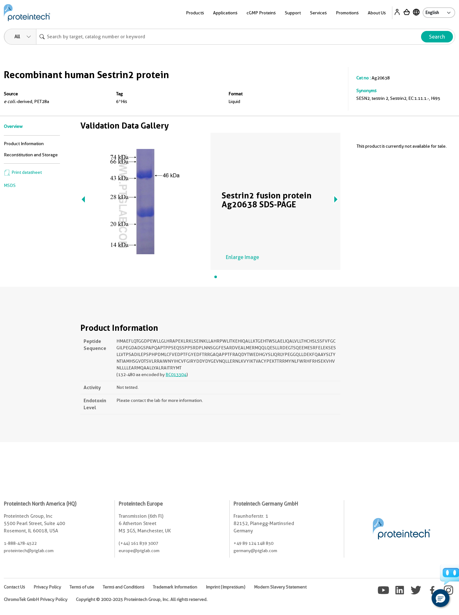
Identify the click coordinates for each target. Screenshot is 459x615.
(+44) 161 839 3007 (138, 543)
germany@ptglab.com (255, 550)
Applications (225, 12)
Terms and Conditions (123, 586)
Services (318, 12)
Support (293, 12)
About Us (377, 12)
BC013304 (176, 374)
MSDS (10, 185)
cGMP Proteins (261, 12)
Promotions (347, 12)
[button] (440, 598)
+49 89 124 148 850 (253, 543)
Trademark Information (175, 586)
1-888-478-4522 (20, 543)
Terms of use (82, 586)
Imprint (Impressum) (225, 586)
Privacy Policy (47, 586)
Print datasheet (23, 172)
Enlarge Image (242, 257)
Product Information (24, 143)
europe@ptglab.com (139, 550)
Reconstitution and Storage (31, 154)
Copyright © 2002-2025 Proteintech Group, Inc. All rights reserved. (141, 599)
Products (195, 12)
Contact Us (14, 586)
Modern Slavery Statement (280, 586)
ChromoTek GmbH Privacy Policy (35, 599)
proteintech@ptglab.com (29, 550)
